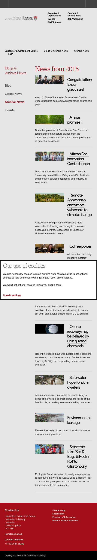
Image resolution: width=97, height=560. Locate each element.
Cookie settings (12, 295)
